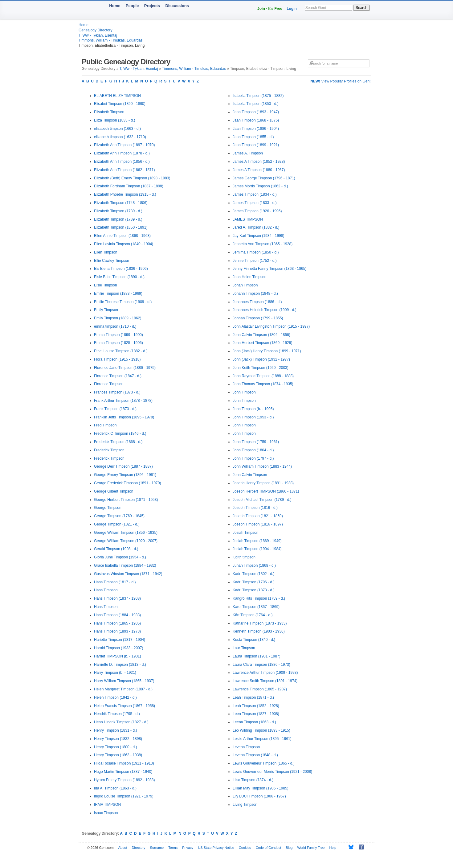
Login (292, 8)
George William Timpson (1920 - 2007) (125, 541)
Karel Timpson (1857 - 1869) (256, 607)
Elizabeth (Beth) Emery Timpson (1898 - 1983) (132, 178)
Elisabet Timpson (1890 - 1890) (119, 104)
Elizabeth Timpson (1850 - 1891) (120, 227)
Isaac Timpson (106, 813)
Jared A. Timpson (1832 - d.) (256, 227)
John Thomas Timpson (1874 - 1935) (263, 384)
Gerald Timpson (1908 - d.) (116, 549)
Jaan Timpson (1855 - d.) (253, 137)
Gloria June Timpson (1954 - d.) (120, 557)
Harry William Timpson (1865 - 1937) (124, 681)
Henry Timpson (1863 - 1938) (118, 755)
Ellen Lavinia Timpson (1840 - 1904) (123, 244)
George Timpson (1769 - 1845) (119, 516)
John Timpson (244, 392)
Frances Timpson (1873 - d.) (117, 392)
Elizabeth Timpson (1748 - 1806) (120, 203)
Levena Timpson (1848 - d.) (255, 755)
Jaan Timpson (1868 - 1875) (256, 120)
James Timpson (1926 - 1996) (257, 211)
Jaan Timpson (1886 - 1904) (256, 128)
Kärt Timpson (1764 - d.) (252, 615)
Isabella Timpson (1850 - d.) (256, 104)
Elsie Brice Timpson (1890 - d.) (119, 277)
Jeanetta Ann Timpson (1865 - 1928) (262, 244)
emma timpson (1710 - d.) (115, 326)
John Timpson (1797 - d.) (253, 458)
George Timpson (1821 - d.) (116, 524)
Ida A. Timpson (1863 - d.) (115, 788)
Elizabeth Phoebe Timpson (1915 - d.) (125, 194)
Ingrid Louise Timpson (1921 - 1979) (123, 796)
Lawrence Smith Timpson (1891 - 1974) (265, 681)
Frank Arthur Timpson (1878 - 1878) (123, 400)
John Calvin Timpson (250, 475)
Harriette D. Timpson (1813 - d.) (120, 664)
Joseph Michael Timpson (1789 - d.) (262, 499)
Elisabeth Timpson (109, 112)
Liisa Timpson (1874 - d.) (253, 780)
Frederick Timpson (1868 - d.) (118, 442)
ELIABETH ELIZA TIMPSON (117, 96)
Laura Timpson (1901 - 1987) (256, 656)
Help (333, 847)
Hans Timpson (106, 590)
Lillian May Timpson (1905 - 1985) (260, 788)
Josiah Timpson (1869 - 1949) (257, 541)
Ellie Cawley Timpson (111, 260)
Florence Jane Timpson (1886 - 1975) (125, 368)
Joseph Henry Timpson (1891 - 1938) (263, 483)
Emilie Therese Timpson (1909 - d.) (123, 302)
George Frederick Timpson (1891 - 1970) (127, 483)
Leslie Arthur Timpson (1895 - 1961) (262, 739)
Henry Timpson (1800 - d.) (115, 747)
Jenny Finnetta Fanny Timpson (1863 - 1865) (269, 268)
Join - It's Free (269, 8)
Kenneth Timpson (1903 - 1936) (259, 631)
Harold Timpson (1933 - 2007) (118, 648)
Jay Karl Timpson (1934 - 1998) (258, 236)
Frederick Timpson (109, 450)
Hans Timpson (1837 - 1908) (117, 598)
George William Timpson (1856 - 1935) (125, 532)
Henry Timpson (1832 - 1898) (118, 739)
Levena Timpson (246, 747)
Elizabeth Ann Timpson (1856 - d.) (122, 161)
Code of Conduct (268, 847)
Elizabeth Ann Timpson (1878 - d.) (122, 153)
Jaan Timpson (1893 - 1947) (256, 112)
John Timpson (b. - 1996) (253, 409)
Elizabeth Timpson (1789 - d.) (118, 219)
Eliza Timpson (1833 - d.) (114, 120)
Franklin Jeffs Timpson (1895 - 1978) (124, 417)
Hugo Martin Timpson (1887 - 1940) (123, 771)
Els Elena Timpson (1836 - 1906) (121, 268)
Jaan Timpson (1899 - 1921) (256, 145)
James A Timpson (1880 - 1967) (259, 170)
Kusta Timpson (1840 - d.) (254, 639)
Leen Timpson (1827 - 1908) (256, 714)
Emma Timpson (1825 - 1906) (118, 343)
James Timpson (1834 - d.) (255, 194)
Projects (152, 5)
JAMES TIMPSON (248, 219)
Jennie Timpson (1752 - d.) (255, 260)
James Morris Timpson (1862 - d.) (260, 186)
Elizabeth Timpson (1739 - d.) (118, 211)
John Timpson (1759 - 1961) (256, 442)
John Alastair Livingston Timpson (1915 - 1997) (271, 326)
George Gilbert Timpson (113, 491)
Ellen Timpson (105, 252)
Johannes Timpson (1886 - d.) (257, 302)
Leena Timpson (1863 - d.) (254, 722)
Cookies (245, 847)
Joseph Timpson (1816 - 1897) (258, 524)
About (122, 847)
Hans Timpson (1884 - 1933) (117, 615)
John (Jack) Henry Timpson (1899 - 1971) (267, 351)
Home (114, 5)
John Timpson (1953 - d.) (253, 417)
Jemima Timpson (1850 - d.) (256, 252)
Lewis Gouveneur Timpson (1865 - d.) (264, 763)
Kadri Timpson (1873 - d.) (253, 590)
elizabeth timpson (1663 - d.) (117, 128)
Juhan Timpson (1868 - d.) (254, 565)
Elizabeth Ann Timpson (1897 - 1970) (124, 145)
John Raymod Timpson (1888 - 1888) (263, 376)
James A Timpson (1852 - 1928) (259, 161)
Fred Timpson (105, 425)
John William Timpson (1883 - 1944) (262, 466)
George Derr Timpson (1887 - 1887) (123, 466)
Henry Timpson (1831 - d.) (115, 730)
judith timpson (244, 557)
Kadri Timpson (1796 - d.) (253, 582)
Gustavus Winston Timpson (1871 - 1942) (128, 574)
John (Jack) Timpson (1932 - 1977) (261, 359)
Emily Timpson (106, 310)
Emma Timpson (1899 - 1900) (118, 335)
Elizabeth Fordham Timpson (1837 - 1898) (128, 186)
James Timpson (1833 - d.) (255, 203)
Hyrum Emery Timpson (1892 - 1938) (124, 780)
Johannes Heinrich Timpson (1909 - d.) (264, 310)
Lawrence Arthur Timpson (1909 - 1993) (265, 672)
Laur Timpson (244, 648)
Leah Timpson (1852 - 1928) (256, 706)
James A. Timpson (248, 153)
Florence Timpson (108, 384)
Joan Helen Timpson (249, 277)
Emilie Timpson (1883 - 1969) (118, 293)
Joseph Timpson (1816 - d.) (255, 507)
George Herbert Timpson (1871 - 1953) (126, 499)
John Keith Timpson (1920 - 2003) (260, 368)
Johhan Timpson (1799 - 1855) (258, 318)
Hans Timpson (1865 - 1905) (117, 623)
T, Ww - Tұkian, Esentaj (98, 35)
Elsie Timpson (105, 285)
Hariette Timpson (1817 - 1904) (119, 639)
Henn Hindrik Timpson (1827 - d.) (121, 722)
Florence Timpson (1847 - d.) (117, 376)
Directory (138, 847)
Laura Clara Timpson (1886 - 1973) (261, 664)
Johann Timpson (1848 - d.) (255, 293)
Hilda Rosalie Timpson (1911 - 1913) (124, 763)
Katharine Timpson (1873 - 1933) (260, 623)
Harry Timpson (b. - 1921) (115, 672)
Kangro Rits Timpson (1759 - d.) (259, 598)
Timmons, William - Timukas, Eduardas (111, 40)
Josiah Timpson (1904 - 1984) (257, 549)
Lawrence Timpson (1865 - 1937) (260, 689)
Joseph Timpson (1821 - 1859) (258, 516)
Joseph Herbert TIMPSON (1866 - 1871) (266, 491)
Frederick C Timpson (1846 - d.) (120, 433)
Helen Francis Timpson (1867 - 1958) (124, 706)
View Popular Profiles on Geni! (340, 81)
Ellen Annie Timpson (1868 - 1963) (122, 236)
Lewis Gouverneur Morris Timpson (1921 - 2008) (272, 771)
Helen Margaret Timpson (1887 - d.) (123, 689)
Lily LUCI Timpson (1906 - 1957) (259, 796)
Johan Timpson (245, 285)
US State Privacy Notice (216, 847)
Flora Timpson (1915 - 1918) (117, 359)
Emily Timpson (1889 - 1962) (117, 318)
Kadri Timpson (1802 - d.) (253, 574)
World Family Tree (310, 847)
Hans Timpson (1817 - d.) (115, 582)
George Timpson (107, 507)
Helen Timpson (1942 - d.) (115, 697)
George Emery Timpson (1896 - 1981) (125, 475)
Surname (157, 847)
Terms (173, 847)
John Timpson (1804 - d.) (253, 450)
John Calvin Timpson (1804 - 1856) (261, 335)
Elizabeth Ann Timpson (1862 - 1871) (124, 170)
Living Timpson (245, 804)
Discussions (177, 5)
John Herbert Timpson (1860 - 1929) (262, 343)
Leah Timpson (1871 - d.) (253, 697)
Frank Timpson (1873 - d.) (115, 409)
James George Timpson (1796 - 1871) (264, 178)
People (132, 5)
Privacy (187, 847)
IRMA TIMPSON (107, 804)
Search (361, 8)
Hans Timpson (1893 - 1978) (117, 631)
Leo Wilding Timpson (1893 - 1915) (261, 730)
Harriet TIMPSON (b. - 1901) (117, 656)
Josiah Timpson (245, 532)
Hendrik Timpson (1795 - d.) (117, 714)
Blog (289, 847)
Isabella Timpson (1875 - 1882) (258, 96)
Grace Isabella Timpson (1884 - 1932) (125, 565)
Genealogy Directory (95, 30)
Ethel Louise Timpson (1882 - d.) (120, 351)
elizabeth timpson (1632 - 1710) (120, 137)
